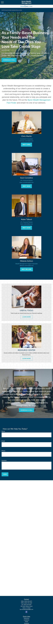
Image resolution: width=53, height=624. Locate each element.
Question (4, 460)
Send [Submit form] (5, 474)
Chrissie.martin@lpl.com (26, 141)
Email (3, 441)
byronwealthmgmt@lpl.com (26, 609)
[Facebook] (26, 612)
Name (3, 431)
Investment (26, 620)
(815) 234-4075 (28, 601)
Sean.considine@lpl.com (26, 182)
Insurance (26, 623)
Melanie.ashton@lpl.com (26, 265)
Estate (26, 621)
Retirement (26, 618)
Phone (3, 450)
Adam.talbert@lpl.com (26, 224)
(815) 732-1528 (28, 603)
